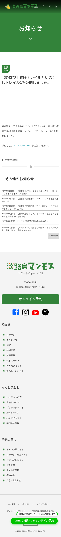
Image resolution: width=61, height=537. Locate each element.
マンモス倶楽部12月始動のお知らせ (33, 221)
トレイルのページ (22, 145)
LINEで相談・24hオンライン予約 (34, 520)
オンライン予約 (30, 299)
